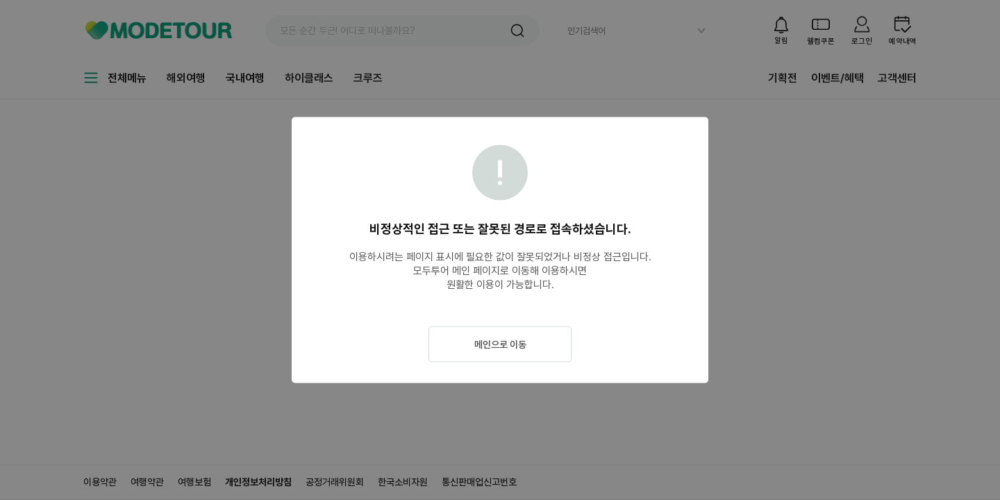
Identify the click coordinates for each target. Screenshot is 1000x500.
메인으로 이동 (500, 344)
